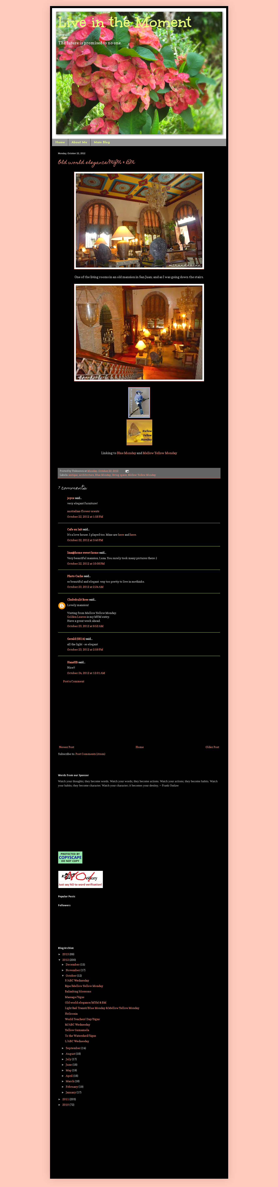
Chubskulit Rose (77, 599)
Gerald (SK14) (76, 638)
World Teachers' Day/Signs (82, 1019)
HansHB (72, 662)
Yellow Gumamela (77, 1030)
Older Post (212, 747)
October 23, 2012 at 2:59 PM (85, 649)
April (69, 1075)
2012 (65, 959)
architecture (86, 474)
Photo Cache (75, 576)
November (73, 970)
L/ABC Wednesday (77, 1041)
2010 (65, 1104)
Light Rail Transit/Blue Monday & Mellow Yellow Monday (102, 1008)
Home (60, 142)
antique (73, 474)
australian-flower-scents (83, 511)
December (73, 964)
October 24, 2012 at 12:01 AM (86, 673)
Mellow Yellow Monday (160, 453)
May (69, 1070)
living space (119, 474)
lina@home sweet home (83, 552)
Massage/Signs (74, 997)
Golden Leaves (76, 616)
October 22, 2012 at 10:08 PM (86, 563)
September (73, 1048)
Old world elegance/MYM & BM (96, 163)
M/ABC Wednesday (77, 1024)
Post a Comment (73, 681)
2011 (65, 1099)
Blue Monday (126, 453)
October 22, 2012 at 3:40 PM (85, 540)
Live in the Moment (124, 22)
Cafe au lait (74, 529)
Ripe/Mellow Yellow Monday (84, 986)
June (69, 1064)
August (71, 1053)
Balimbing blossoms (78, 991)
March (70, 1081)
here (121, 534)
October (71, 975)
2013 (65, 954)
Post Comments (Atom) (90, 754)
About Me (79, 142)
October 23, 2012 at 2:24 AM (85, 586)
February (72, 1086)
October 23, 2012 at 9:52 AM (85, 626)
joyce (70, 498)
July (69, 1059)
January (71, 1092)
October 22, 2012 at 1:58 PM (85, 516)
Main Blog (102, 142)
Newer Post (66, 747)
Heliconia (71, 1013)
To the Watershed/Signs (80, 1035)
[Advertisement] (139, 714)
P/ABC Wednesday (77, 980)
